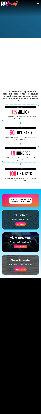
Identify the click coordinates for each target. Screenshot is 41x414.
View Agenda (20, 269)
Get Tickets (20, 224)
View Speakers (20, 247)
